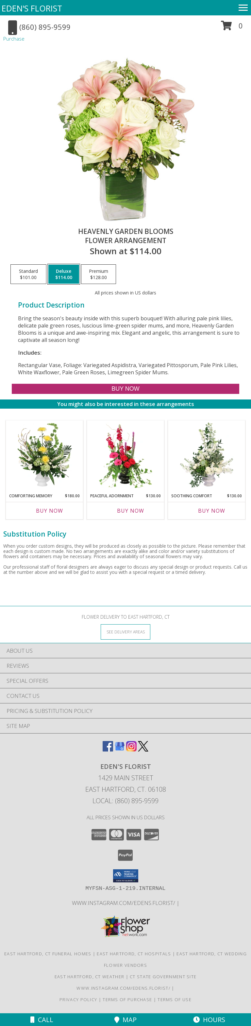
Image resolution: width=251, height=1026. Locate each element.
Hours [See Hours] (209, 1019)
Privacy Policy (78, 999)
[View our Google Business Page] (119, 749)
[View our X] (143, 749)
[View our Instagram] (131, 749)
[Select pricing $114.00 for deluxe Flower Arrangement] (63, 274)
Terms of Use (175, 999)
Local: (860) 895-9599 (125, 800)
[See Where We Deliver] (125, 631)
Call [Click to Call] (41, 1019)
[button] (232, 28)
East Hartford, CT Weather (90, 977)
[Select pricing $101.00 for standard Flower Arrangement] (28, 274)
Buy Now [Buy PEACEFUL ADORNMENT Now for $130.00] (130, 510)
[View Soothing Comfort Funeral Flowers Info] (206, 455)
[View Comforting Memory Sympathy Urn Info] (44, 455)
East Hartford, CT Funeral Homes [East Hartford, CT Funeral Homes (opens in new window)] (47, 954)
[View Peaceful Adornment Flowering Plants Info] (125, 455)
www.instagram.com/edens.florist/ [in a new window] (124, 903)
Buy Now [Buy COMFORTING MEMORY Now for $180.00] (49, 510)
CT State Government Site (163, 977)
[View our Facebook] (108, 749)
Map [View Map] (125, 1019)
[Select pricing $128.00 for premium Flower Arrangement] (98, 274)
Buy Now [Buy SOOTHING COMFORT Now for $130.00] (211, 510)
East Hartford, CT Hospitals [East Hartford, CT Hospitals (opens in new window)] (134, 954)
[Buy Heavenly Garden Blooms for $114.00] (125, 389)
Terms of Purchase (127, 999)
